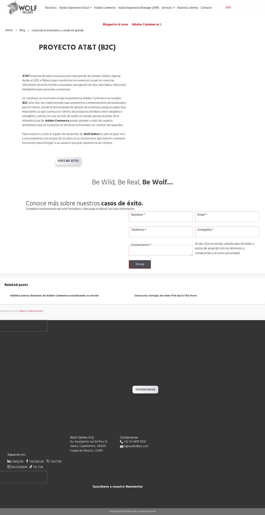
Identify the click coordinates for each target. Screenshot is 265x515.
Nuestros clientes (188, 8)
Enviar (140, 264)
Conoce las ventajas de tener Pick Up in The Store (165, 296)
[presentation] (23, 325)
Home (10, 30)
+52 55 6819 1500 (135, 442)
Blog (23, 30)
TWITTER (56, 461)
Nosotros (52, 8)
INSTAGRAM (19, 467)
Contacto (207, 8)
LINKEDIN (17, 461)
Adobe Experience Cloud (75, 8)
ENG (228, 7)
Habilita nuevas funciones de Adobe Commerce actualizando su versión (54, 296)
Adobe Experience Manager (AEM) (139, 8)
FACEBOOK (36, 461)
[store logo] (25, 7)
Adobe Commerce (106, 8)
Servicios (167, 8)
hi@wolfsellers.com (136, 446)
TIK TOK (38, 467)
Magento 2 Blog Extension (31, 311)
